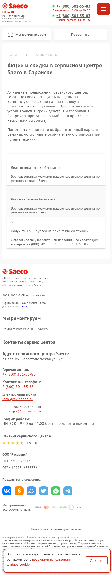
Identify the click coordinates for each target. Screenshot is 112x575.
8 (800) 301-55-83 (18, 386)
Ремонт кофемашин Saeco (25, 328)
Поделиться (6, 490)
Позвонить (80, 34)
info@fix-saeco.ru (17, 398)
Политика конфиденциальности (56, 529)
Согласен (96, 560)
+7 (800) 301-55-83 (73, 6)
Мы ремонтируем (27, 34)
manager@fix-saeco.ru (21, 411)
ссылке (23, 306)
